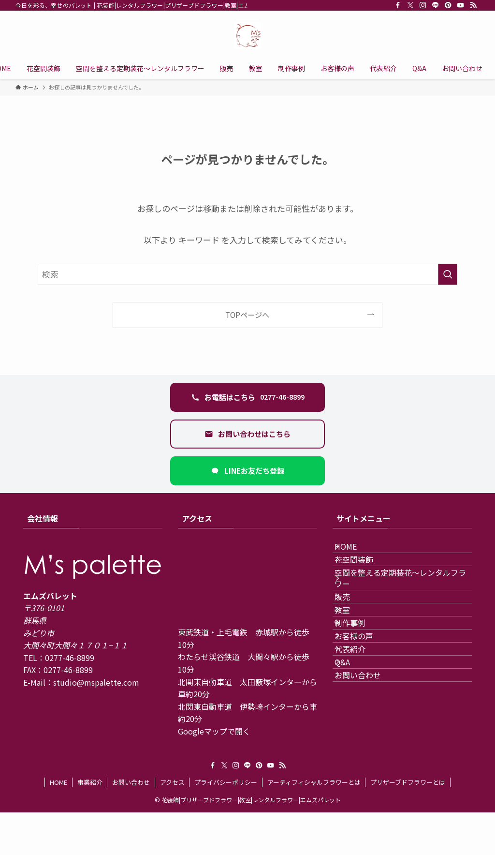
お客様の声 (363, 699)
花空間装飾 (363, 574)
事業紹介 (89, 824)
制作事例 (359, 677)
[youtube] (460, 5)
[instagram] (423, 5)
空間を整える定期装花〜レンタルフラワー (402, 602)
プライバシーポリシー (225, 824)
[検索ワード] (247, 274)
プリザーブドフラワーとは (407, 824)
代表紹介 (359, 722)
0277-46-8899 (69, 657)
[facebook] (398, 5)
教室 (352, 654)
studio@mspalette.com (96, 682)
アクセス (172, 824)
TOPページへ (247, 314)
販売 (352, 631)
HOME (355, 551)
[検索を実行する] (447, 274)
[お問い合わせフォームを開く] (247, 434)
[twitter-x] (410, 5)
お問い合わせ (367, 768)
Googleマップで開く (214, 731)
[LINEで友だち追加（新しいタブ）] (247, 470)
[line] (435, 5)
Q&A (352, 745)
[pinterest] (448, 5)
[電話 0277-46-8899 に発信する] (247, 397)
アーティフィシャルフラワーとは (314, 824)
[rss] (473, 5)
